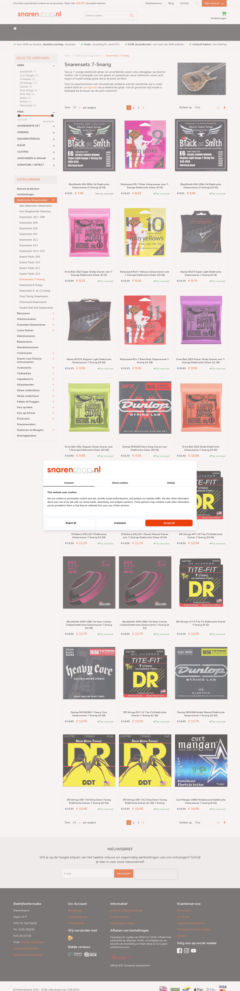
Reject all (71, 523)
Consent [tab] (69, 483)
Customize (120, 523)
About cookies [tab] (120, 483)
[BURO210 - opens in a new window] (180, 470)
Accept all (169, 523)
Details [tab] (171, 483)
